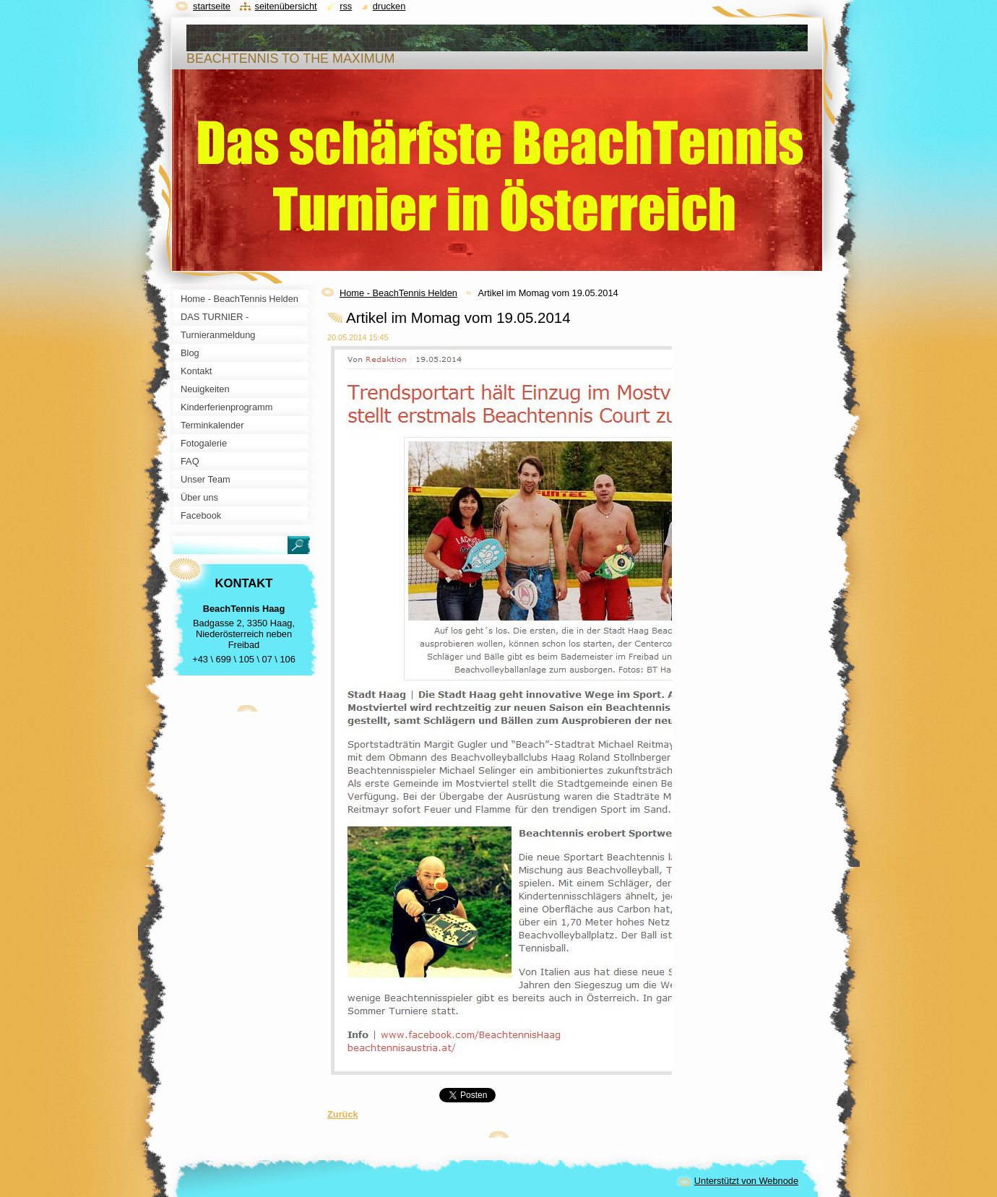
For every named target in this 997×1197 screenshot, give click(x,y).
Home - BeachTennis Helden (398, 293)
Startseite (211, 6)
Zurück (342, 1114)
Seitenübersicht (285, 6)
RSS (346, 6)
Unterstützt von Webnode (746, 1180)
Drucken (389, 6)
